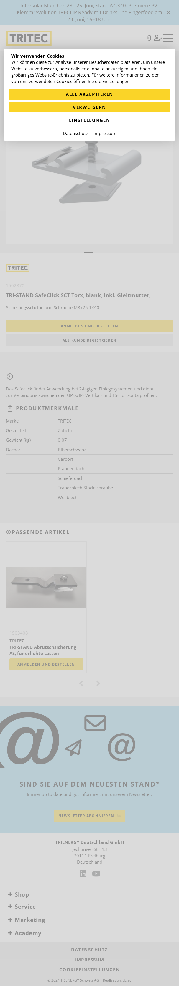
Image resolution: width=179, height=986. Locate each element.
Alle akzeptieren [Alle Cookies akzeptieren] (89, 94)
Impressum (104, 133)
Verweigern (89, 107)
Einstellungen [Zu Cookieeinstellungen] (89, 120)
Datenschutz (75, 133)
